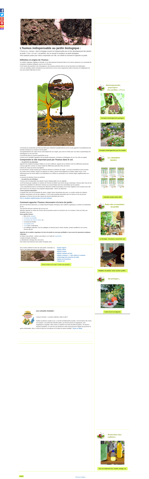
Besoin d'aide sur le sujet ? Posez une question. (56, 264)
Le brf (25, 225)
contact (21, 476)
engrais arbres (61, 249)
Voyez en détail (77, 328)
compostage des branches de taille (68, 257)
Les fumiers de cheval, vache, (32, 220)
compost (32, 216)
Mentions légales (80, 477)
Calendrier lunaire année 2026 (112, 197)
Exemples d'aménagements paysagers (112, 118)
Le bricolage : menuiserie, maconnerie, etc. (112, 239)
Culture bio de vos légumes (112, 312)
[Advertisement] (72, 4)
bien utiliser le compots (78, 255)
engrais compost (62, 255)
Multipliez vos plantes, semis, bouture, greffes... (112, 270)
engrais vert (61, 261)
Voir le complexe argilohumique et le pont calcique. (36, 198)
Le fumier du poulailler (30, 218)
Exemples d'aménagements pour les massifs (112, 150)
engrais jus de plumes (64, 259)
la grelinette (57, 236)
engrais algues (61, 247)
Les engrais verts (29, 223)
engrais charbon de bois (64, 253)
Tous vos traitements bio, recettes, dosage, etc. (112, 468)
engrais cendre (61, 251)
